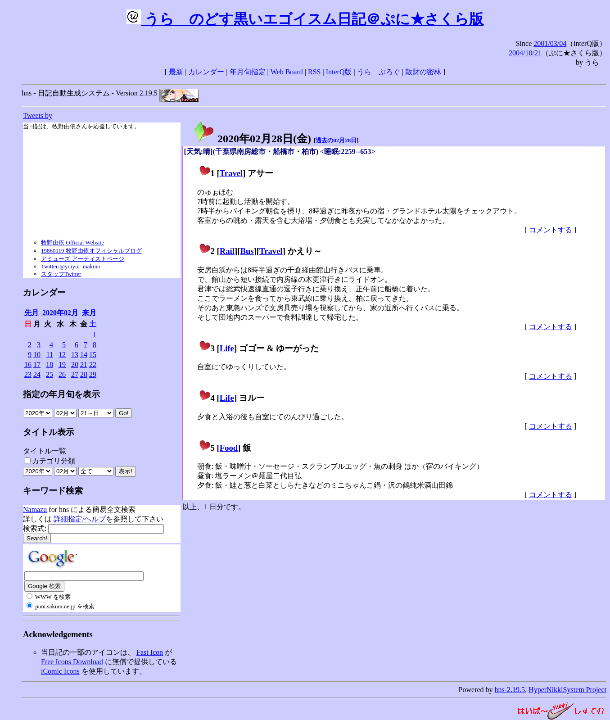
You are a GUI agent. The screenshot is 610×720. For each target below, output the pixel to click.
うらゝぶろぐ (378, 72)
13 (74, 354)
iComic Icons (60, 671)
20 (74, 364)
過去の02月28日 (336, 140)
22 (92, 364)
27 (74, 374)
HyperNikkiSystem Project (567, 689)
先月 (31, 313)
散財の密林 (423, 72)
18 (49, 364)
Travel (231, 173)
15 (92, 354)
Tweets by (37, 115)
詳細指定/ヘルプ (80, 519)
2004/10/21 (525, 53)
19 (62, 364)
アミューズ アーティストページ (82, 258)
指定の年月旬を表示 (61, 394)
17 (37, 364)
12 (62, 354)
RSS (314, 72)
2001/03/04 (549, 43)
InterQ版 (339, 72)
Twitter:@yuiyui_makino (70, 266)
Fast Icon (149, 652)
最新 (176, 72)
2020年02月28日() (252, 139)
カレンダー (206, 72)
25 (49, 374)
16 (28, 364)
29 (92, 374)
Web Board (287, 72)
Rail (227, 251)
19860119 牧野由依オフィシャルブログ (91, 250)
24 (37, 374)
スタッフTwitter (61, 274)
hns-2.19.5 (510, 689)
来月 (89, 313)
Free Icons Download (72, 662)
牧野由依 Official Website (72, 242)
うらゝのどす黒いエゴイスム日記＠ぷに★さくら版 (305, 19)
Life (227, 348)
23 (28, 374)
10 (37, 354)
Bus (246, 251)
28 (83, 374)
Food (229, 448)
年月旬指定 (248, 72)
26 (62, 374)
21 (83, 364)
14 (83, 354)
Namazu (35, 509)
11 (49, 354)
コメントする (550, 230)
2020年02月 (60, 313)
